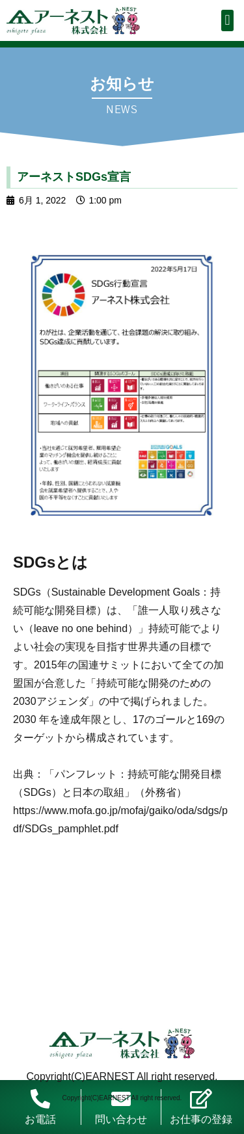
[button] (227, 20)
